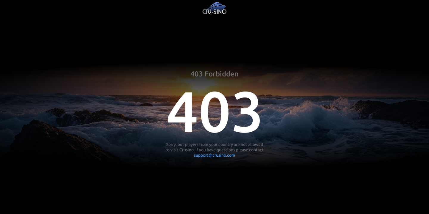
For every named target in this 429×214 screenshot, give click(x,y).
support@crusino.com (214, 155)
